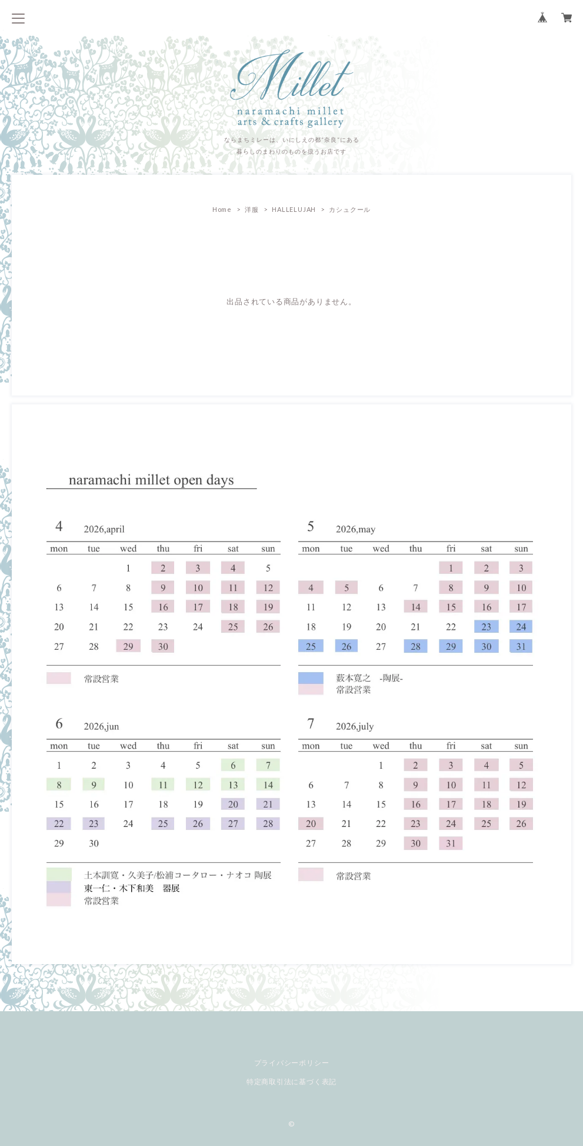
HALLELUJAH (294, 209)
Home (222, 209)
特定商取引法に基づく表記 (291, 1081)
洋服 (252, 209)
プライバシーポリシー (291, 1062)
